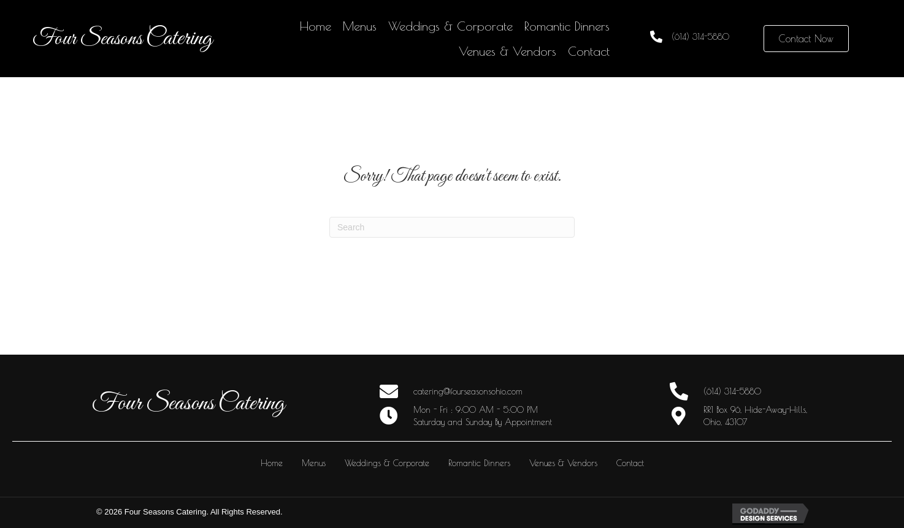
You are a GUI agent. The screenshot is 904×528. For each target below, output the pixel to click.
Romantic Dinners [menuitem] (479, 463)
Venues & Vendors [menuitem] (563, 463)
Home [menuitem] (272, 463)
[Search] (452, 227)
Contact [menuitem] (630, 463)
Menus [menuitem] (314, 463)
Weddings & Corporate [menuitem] (387, 463)
